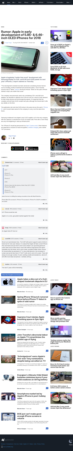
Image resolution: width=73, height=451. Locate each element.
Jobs (35, 444)
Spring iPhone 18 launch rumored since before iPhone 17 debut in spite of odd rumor (32, 299)
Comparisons (9, 444)
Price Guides (60, 2)
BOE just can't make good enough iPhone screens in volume (29, 416)
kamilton (7, 264)
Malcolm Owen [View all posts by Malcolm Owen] (21, 291)
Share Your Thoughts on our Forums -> (12, 274)
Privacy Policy (41, 444)
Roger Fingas (8, 42)
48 (42, 42)
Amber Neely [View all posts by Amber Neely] (20, 369)
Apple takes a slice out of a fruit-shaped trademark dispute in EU (32, 280)
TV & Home (50, 2)
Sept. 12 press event (32, 125)
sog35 (4, 165)
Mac (14, 2)
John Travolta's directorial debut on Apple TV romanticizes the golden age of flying (32, 337)
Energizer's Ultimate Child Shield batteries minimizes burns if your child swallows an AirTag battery (32, 377)
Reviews (3, 444)
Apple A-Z (26, 444)
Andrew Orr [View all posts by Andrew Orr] (20, 351)
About (43, 162)
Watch (34, 2)
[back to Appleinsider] (3, 3)
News (8, 2)
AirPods (41, 2)
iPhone (26, 2)
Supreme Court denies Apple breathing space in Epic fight (30, 318)
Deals (21, 444)
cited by (17, 89)
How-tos (16, 444)
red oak (7, 208)
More (69, 2)
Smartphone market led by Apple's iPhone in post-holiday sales (31, 396)
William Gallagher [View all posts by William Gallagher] (21, 329)
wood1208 (8, 238)
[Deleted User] (9, 162)
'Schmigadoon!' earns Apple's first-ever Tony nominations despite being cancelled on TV (31, 358)
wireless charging (33, 127)
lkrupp (7, 227)
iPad (20, 2)
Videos (31, 444)
